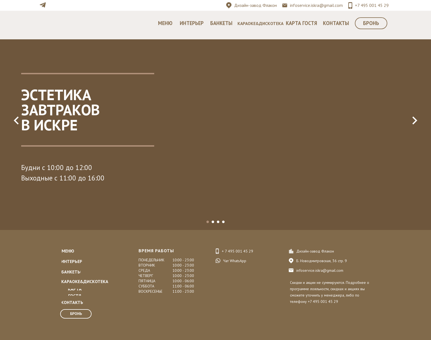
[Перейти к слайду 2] (213, 222)
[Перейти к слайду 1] (207, 222)
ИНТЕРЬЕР (192, 23)
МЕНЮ (165, 23)
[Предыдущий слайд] (16, 120)
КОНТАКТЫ (336, 23)
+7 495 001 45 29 (372, 5)
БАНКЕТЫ (221, 23)
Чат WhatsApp (234, 260)
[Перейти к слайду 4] (223, 222)
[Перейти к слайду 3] (218, 222)
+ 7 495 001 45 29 (237, 251)
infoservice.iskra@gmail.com (316, 5)
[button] (371, 23)
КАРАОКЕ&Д (249, 23)
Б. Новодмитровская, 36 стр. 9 (321, 260)
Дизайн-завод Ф (250, 5)
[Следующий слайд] (414, 120)
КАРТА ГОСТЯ (301, 23)
